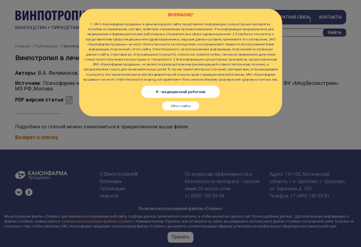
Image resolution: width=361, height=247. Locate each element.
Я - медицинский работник (180, 91)
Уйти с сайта (181, 106)
